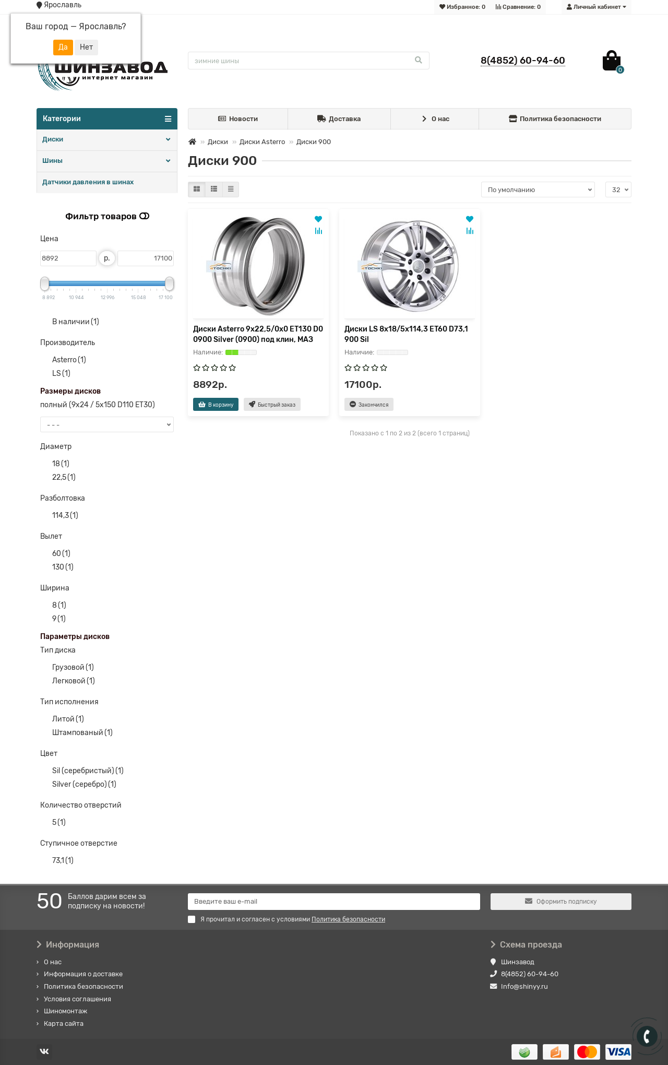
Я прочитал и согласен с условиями (286, 919)
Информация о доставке (83, 974)
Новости (238, 119)
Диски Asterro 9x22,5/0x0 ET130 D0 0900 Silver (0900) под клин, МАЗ (258, 334)
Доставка (339, 119)
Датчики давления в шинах (88, 182)
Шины (52, 160)
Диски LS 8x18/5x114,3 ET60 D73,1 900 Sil (406, 334)
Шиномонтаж (65, 1011)
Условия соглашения (77, 999)
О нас (434, 119)
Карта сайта (64, 1023)
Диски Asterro (262, 142)
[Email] (334, 901)
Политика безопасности (555, 119)
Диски (52, 139)
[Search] (309, 60)
